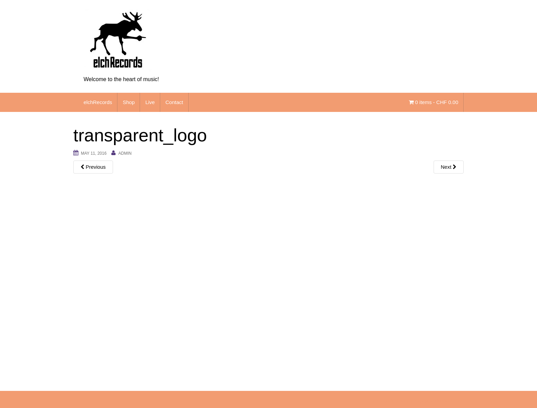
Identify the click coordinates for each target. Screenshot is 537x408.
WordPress (452, 401)
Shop (129, 102)
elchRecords (98, 102)
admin (125, 153)
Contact (174, 102)
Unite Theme (407, 401)
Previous (93, 167)
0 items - (433, 102)
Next (449, 167)
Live (150, 102)
